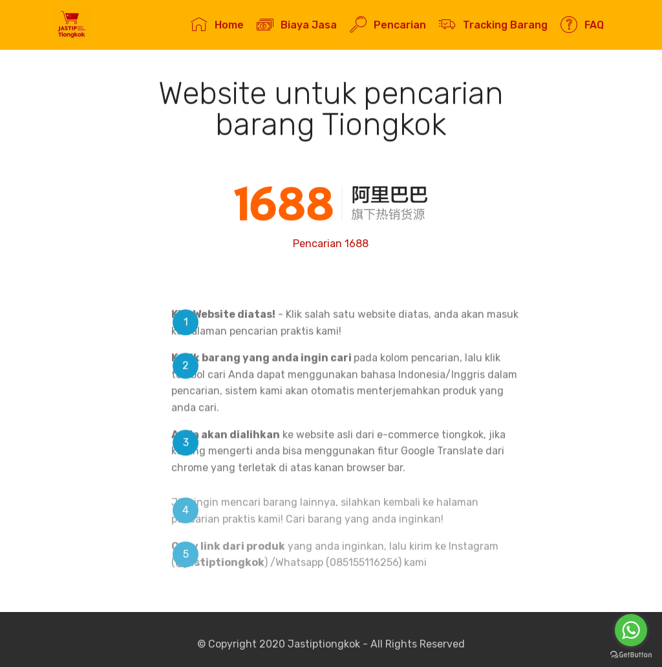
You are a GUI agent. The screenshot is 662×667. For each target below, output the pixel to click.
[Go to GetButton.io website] (631, 654)
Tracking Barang (493, 25)
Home (217, 25)
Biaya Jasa (296, 25)
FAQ (582, 25)
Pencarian (387, 25)
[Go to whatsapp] (631, 630)
